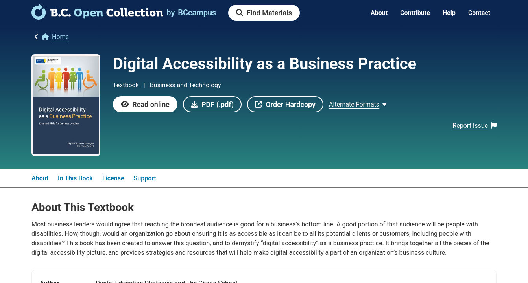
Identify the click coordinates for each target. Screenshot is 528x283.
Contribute (415, 13)
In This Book (75, 178)
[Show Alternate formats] (357, 104)
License (113, 178)
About (379, 13)
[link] (97, 17)
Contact (479, 13)
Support (145, 178)
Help (449, 13)
